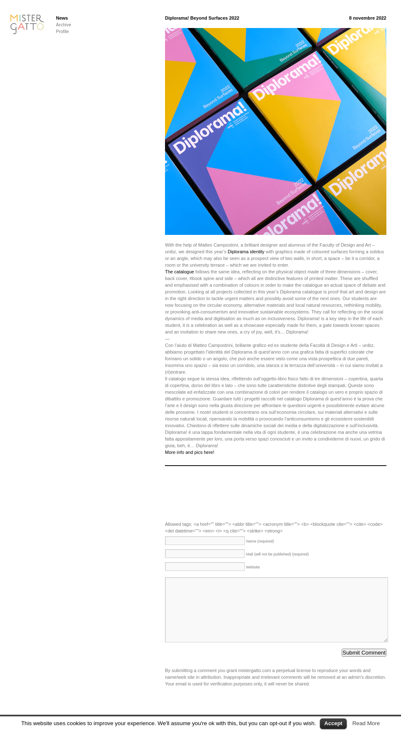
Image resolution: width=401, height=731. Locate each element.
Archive (63, 24)
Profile (62, 31)
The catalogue (179, 271)
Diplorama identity (246, 251)
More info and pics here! (189, 452)
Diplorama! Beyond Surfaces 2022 (202, 17)
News (62, 17)
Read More (366, 723)
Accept (333, 723)
